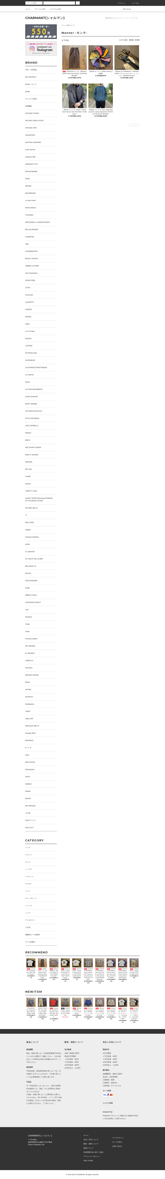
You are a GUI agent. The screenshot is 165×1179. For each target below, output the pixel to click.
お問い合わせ (125, 9)
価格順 (131, 40)
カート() (134, 3)
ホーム (28, 9)
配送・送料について (91, 1144)
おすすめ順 (123, 40)
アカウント (120, 3)
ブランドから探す (39, 9)
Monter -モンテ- (71, 25)
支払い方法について (91, 1139)
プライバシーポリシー (92, 1156)
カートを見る (117, 1142)
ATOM (90, 1161)
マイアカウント (118, 1138)
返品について (88, 1148)
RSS (85, 1161)
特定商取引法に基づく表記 (93, 1152)
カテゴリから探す (54, 9)
